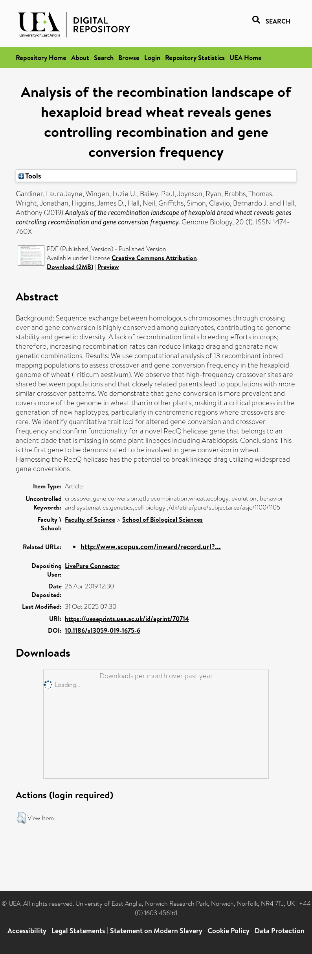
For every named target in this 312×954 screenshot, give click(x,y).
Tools (29, 176)
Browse (128, 57)
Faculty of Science (90, 519)
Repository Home (41, 57)
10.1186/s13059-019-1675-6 (102, 630)
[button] (21, 818)
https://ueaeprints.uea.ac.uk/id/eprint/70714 (127, 618)
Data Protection (280, 931)
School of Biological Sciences (162, 519)
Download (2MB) (70, 266)
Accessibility (26, 931)
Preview (108, 266)
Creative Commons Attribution (154, 257)
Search (104, 57)
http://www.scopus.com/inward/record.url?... (151, 547)
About (80, 57)
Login (152, 57)
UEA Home (245, 57)
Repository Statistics (195, 57)
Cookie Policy (228, 931)
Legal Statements (78, 931)
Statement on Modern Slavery (156, 931)
